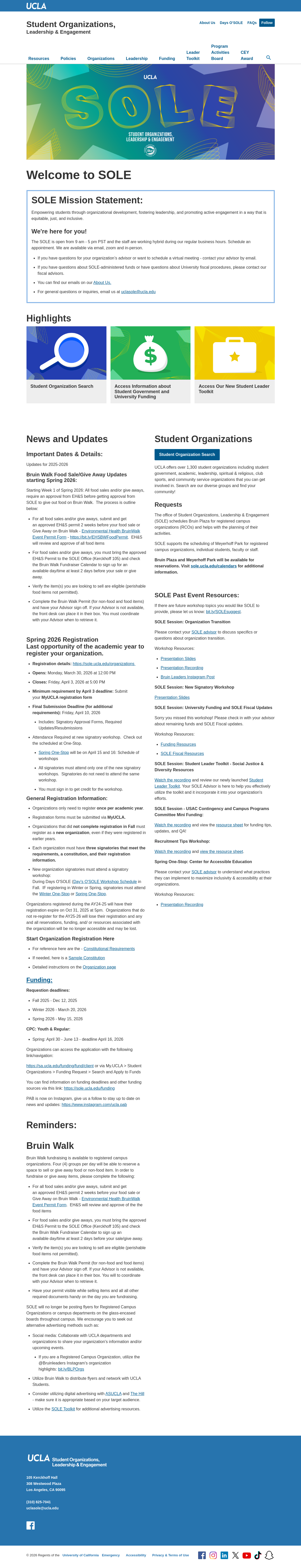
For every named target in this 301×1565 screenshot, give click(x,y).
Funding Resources (178, 744)
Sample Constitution (87, 958)
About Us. (102, 282)
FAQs (252, 23)
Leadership (137, 58)
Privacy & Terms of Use (170, 1555)
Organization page (99, 967)
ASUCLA (113, 1394)
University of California (80, 1555)
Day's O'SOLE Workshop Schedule (105, 881)
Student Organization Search (187, 454)
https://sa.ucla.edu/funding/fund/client (60, 1066)
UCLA (38, 5)
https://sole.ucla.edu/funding (89, 1088)
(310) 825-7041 (38, 1502)
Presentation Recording (182, 668)
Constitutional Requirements (109, 949)
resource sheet (229, 825)
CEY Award (247, 55)
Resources (39, 58)
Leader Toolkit (193, 55)
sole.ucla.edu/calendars (214, 566)
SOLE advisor (204, 632)
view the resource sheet (221, 851)
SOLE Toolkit (63, 1409)
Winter (45, 894)
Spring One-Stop (54, 752)
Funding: (39, 979)
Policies (68, 58)
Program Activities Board (220, 52)
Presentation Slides (178, 658)
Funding (167, 58)
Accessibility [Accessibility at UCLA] (136, 1555)
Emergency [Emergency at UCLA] (111, 1555)
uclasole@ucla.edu (138, 292)
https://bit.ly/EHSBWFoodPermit (99, 537)
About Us (207, 23)
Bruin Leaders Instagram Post (188, 677)
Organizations (101, 58)
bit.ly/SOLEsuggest (223, 612)
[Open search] (269, 58)
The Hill (137, 1394)
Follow (266, 23)
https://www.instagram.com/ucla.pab (94, 1104)
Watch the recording (173, 780)
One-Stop (61, 894)
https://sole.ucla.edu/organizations (104, 664)
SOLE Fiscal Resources (182, 753)
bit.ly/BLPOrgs (71, 1369)
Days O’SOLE (231, 23)
